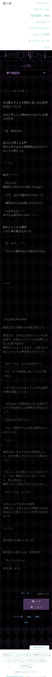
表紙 (29, 617)
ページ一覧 (18, 617)
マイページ (42, 3)
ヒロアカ (30, 660)
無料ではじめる (21, 672)
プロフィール (41, 9)
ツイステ (17, 655)
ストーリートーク (38, 28)
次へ (29, 593)
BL (47, 655)
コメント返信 (41, 34)
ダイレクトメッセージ (38, 44)
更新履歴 (36, 15)
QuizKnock (25, 666)
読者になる (39, 647)
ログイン (33, 672)
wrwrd (41, 660)
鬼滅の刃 (37, 655)
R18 (27, 655)
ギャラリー (42, 21)
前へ (23, 593)
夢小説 (6, 655)
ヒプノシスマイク (15, 660)
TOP (26, 622)
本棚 (46, 15)
